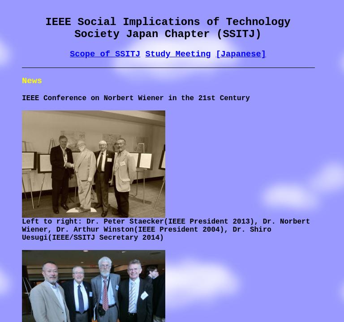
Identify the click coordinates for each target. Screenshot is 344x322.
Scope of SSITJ (105, 54)
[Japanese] (241, 54)
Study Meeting (178, 54)
